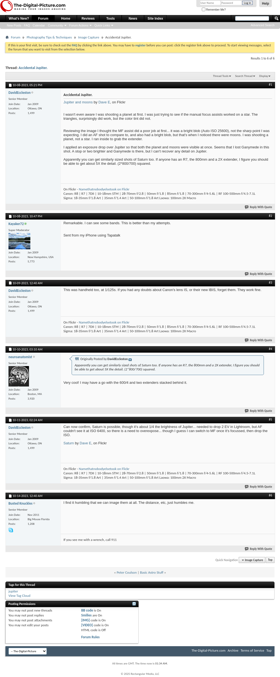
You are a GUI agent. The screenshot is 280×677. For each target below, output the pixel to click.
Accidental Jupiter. (33, 67)
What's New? (19, 18)
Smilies (86, 615)
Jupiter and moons (78, 102)
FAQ (27, 25)
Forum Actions (78, 25)
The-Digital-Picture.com (208, 650)
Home (65, 18)
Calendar (39, 25)
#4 (270, 349)
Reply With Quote (258, 207)
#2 (270, 216)
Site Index (155, 18)
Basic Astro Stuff (151, 572)
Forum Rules (90, 637)
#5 (270, 419)
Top (270, 560)
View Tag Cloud (19, 596)
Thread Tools (221, 76)
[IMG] (85, 620)
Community (55, 25)
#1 (270, 84)
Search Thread (244, 76)
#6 (270, 495)
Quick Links (102, 25)
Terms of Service (252, 650)
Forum (43, 18)
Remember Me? (214, 9)
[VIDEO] (87, 625)
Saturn (68, 443)
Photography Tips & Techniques (49, 37)
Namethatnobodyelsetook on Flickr (104, 189)
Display (263, 76)
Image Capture (88, 37)
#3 (270, 282)
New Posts (14, 25)
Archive (233, 650)
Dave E (104, 102)
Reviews (88, 18)
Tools (110, 18)
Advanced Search (263, 25)
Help (265, 3)
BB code (87, 610)
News (133, 18)
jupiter (13, 591)
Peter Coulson (127, 572)
